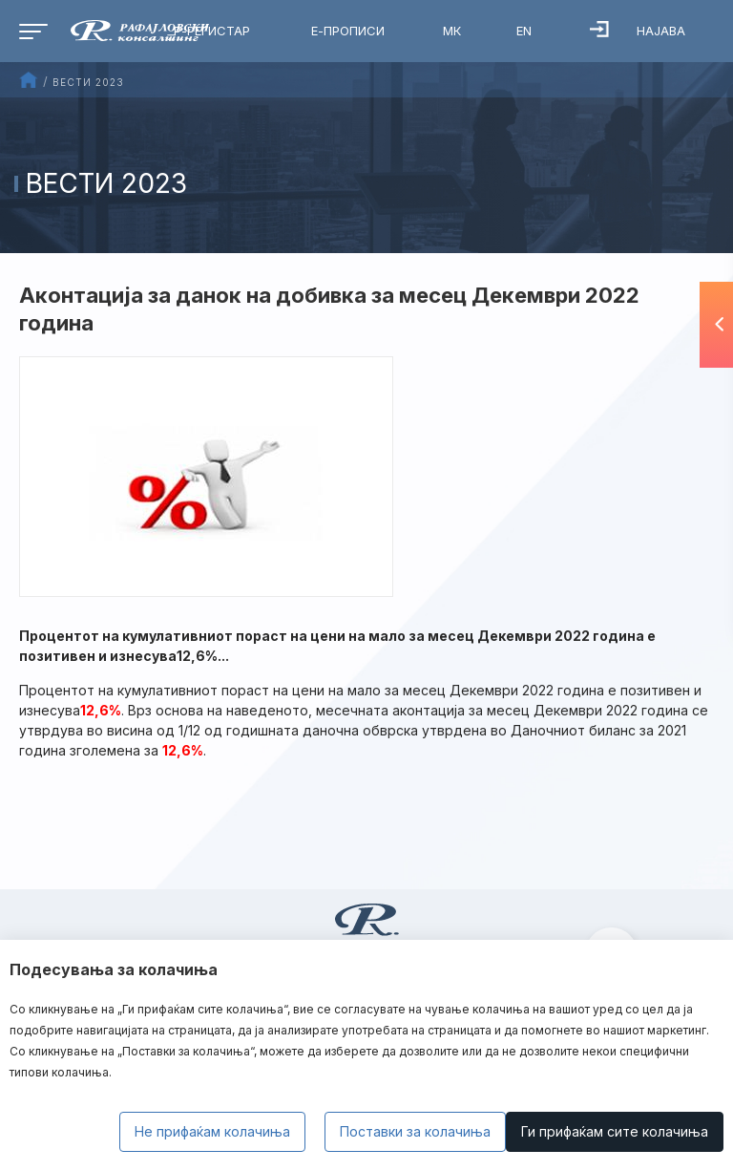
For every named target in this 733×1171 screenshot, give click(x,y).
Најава (637, 29)
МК (452, 30)
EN (524, 30)
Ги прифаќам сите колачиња (614, 1131)
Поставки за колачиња (415, 1131)
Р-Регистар (212, 30)
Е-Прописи (348, 30)
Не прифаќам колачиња (212, 1131)
